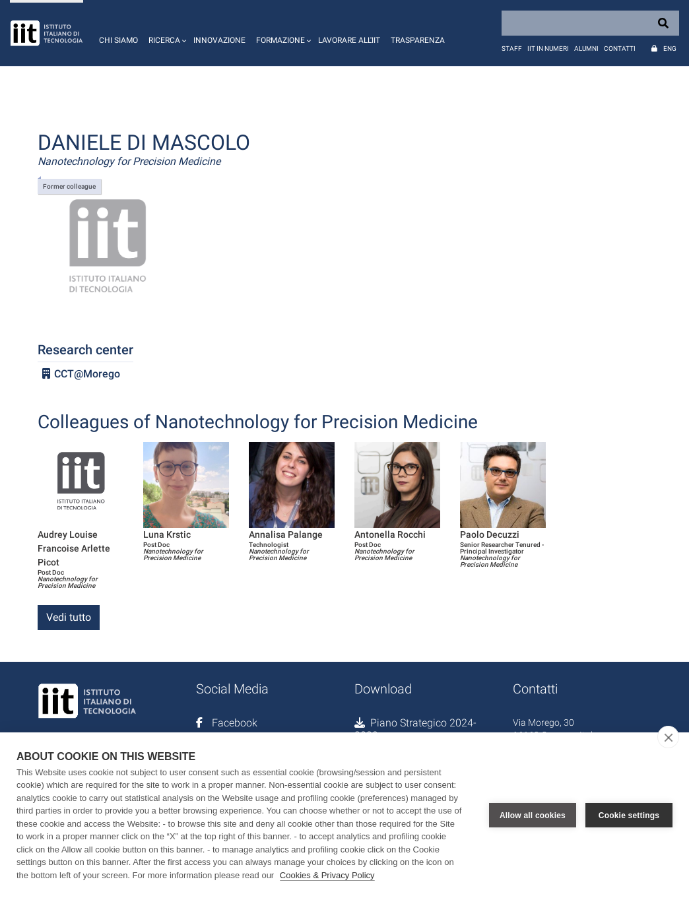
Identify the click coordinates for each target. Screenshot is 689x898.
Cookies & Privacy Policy (327, 875)
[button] (165, 33)
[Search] (590, 23)
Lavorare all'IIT (349, 40)
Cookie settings (629, 814)
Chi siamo (118, 40)
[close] (668, 737)
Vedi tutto (68, 617)
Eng (669, 48)
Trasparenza (418, 40)
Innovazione (219, 40)
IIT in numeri (548, 48)
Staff (512, 48)
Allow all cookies (533, 814)
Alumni (586, 48)
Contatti (620, 48)
